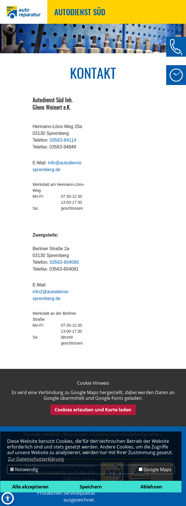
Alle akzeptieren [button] (30, 487)
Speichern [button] (91, 487)
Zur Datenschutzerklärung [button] (36, 459)
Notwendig (24, 469)
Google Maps (155, 469)
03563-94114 (63, 140)
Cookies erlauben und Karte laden (93, 410)
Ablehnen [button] (151, 487)
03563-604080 (64, 262)
